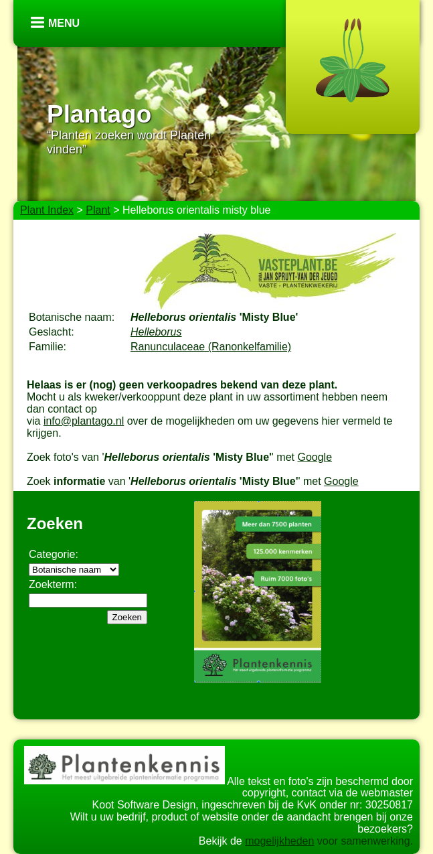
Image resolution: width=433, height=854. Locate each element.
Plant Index (47, 210)
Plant (98, 210)
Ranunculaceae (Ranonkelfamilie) (211, 346)
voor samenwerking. (363, 841)
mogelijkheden (279, 841)
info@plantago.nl (84, 421)
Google (314, 457)
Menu (64, 23)
